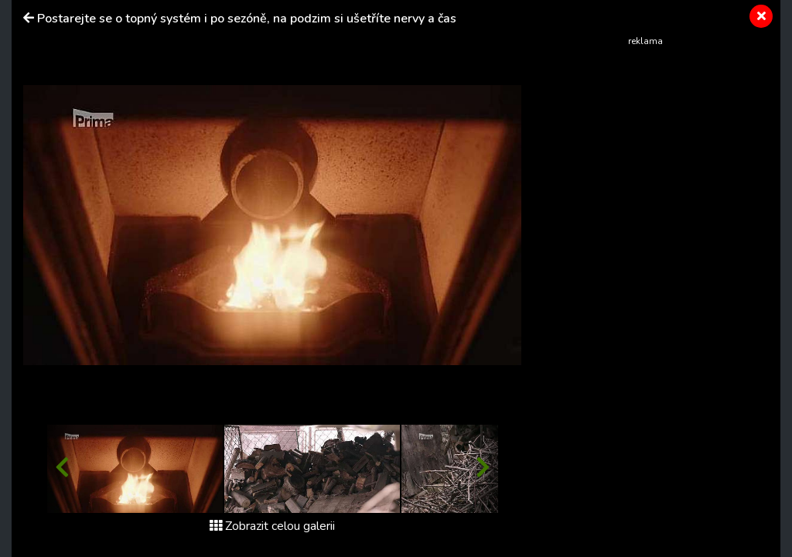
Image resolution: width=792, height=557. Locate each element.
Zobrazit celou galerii (272, 526)
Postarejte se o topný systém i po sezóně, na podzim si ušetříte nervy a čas (246, 18)
